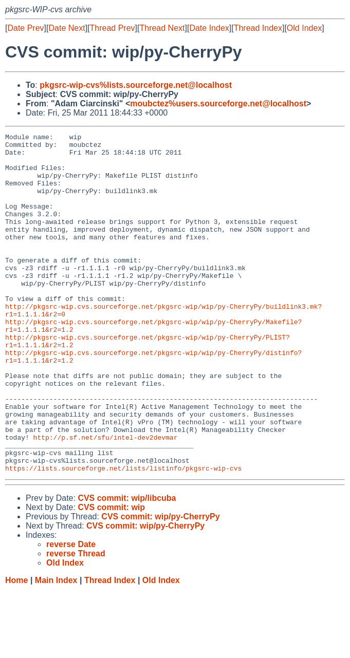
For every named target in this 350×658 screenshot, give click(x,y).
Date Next (66, 28)
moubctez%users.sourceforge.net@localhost (218, 103)
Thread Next (162, 28)
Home (16, 648)
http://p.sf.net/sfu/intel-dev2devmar (105, 498)
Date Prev (25, 28)
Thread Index (258, 28)
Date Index (209, 28)
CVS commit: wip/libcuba (127, 565)
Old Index (304, 28)
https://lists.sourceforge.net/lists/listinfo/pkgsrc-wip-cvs (123, 535)
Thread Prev (112, 28)
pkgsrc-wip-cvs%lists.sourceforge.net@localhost (136, 85)
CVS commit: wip (111, 575)
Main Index (56, 648)
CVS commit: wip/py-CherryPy (160, 584)
